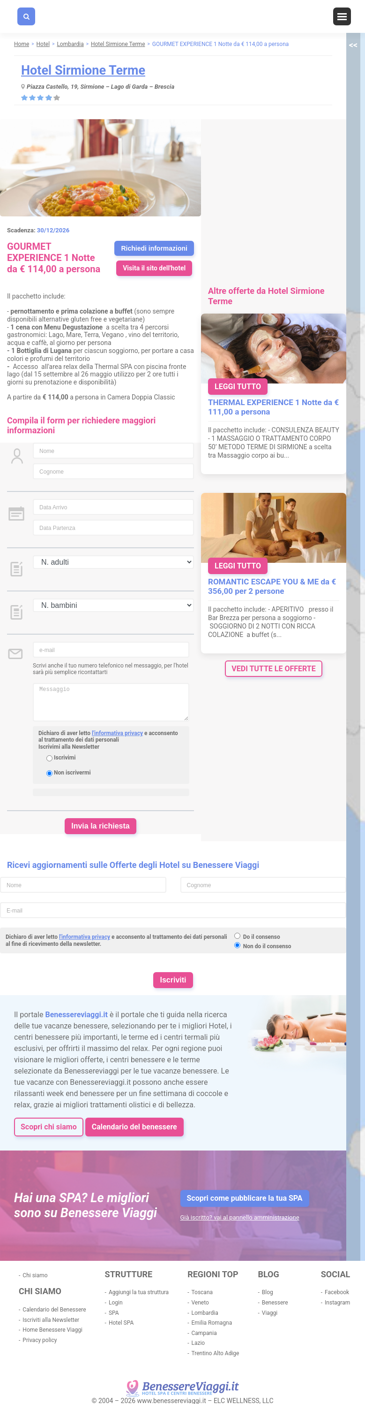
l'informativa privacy (117, 733)
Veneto (200, 1302)
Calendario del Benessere (54, 1309)
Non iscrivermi (72, 772)
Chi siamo (34, 1275)
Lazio (198, 1343)
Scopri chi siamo (49, 1126)
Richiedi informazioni (154, 248)
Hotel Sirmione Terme (83, 70)
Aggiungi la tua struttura (139, 1292)
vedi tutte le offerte (273, 668)
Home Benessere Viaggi (52, 1330)
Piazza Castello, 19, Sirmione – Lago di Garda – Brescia (100, 86)
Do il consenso (261, 937)
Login (116, 1302)
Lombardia (204, 1313)
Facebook (337, 1292)
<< (353, 45)
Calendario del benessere (134, 1126)
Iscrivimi (64, 757)
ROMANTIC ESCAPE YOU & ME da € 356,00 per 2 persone (272, 586)
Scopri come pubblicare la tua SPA (245, 1198)
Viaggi (269, 1313)
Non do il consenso (267, 946)
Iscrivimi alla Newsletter (68, 747)
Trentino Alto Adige (215, 1353)
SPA (114, 1313)
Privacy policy (39, 1340)
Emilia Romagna (211, 1323)
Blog (267, 1292)
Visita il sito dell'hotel (154, 268)
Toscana (202, 1292)
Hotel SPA (121, 1323)
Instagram (337, 1302)
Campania (203, 1333)
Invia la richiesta (100, 826)
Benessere (275, 1302)
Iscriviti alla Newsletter (50, 1320)
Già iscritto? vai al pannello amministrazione (239, 1217)
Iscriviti (173, 980)
